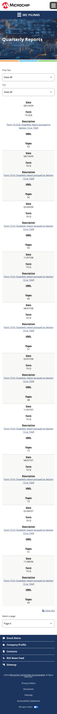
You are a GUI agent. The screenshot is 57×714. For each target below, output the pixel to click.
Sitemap (9, 664)
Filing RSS (48, 610)
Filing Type (6, 70)
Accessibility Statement (28, 701)
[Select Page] (28, 623)
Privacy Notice (28, 683)
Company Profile (14, 644)
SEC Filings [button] (28, 15)
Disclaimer (28, 689)
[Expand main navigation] (53, 5)
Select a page (8, 616)
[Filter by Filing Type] (28, 77)
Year (4, 85)
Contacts (10, 651)
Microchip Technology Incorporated (27, 674)
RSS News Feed (13, 658)
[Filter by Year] (28, 92)
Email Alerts (12, 638)
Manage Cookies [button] (25, 707)
